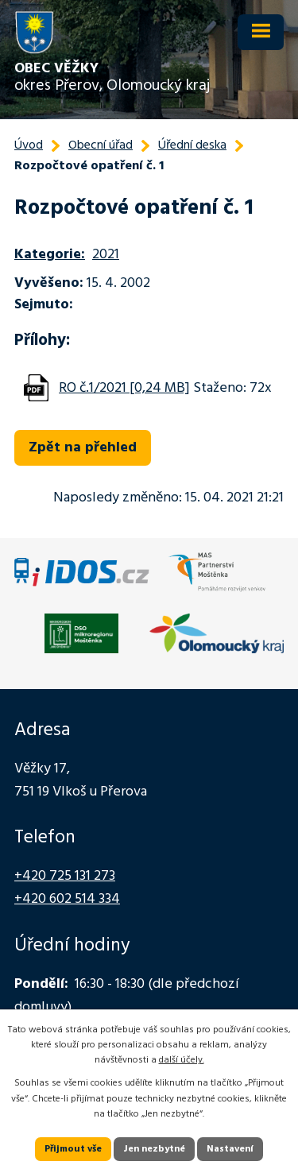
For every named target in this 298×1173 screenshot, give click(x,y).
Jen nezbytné (154, 1149)
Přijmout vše (73, 1149)
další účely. (181, 1060)
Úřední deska (192, 145)
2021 (105, 254)
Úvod (28, 145)
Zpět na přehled (83, 447)
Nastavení (230, 1149)
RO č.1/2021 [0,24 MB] (124, 388)
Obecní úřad (100, 145)
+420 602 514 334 (67, 899)
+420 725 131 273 (64, 876)
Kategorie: (49, 254)
